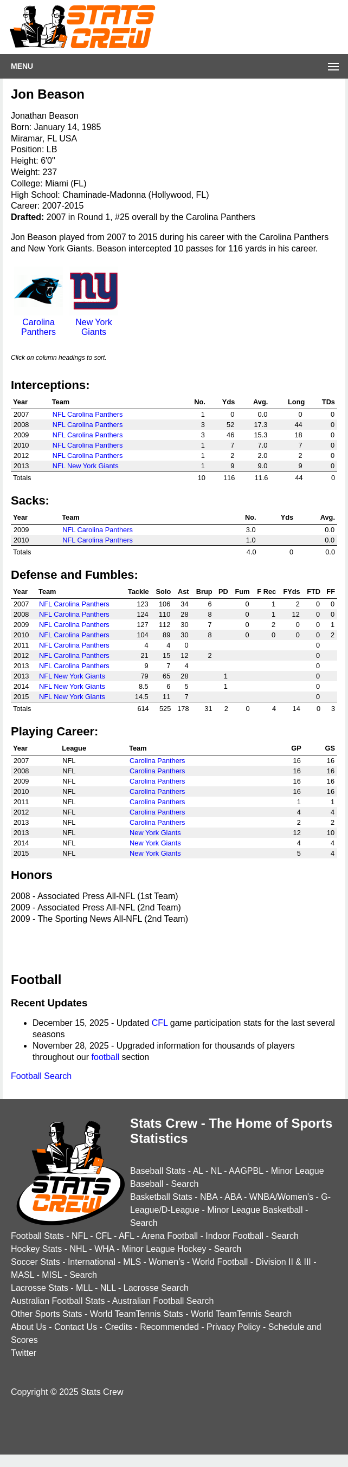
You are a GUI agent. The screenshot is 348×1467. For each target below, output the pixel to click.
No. (199, 402)
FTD (313, 591)
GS (330, 748)
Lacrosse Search (156, 1287)
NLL (108, 1287)
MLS (132, 1261)
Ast (183, 591)
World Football (220, 1261)
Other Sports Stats (46, 1314)
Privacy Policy (234, 1327)
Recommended (169, 1327)
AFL (126, 1235)
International (91, 1261)
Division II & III (283, 1261)
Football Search (41, 1076)
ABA (232, 1196)
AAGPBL (246, 1170)
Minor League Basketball (254, 1209)
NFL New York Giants (86, 466)
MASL (22, 1274)
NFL (80, 1235)
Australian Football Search (163, 1301)
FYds (291, 591)
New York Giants (93, 322)
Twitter (23, 1353)
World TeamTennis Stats (136, 1314)
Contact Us (75, 1327)
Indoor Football (234, 1235)
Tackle (138, 591)
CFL (160, 1022)
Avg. (260, 402)
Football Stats (37, 1235)
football (106, 1057)
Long (296, 402)
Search (185, 1183)
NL (216, 1170)
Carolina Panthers (38, 322)
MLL (84, 1287)
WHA (104, 1248)
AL (198, 1170)
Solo (163, 591)
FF (330, 591)
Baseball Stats (157, 1170)
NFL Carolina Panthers (88, 414)
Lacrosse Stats (39, 1287)
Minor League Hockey (164, 1248)
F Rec (266, 591)
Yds (228, 402)
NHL (77, 1248)
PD (223, 591)
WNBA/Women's (281, 1196)
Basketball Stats (161, 1196)
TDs (328, 402)
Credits (118, 1327)
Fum (242, 591)
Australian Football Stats (58, 1301)
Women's (166, 1261)
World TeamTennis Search (241, 1314)
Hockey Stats (36, 1248)
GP (296, 748)
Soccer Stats (35, 1261)
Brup (204, 591)
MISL (52, 1274)
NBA (208, 1196)
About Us (29, 1327)
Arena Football (169, 1235)
